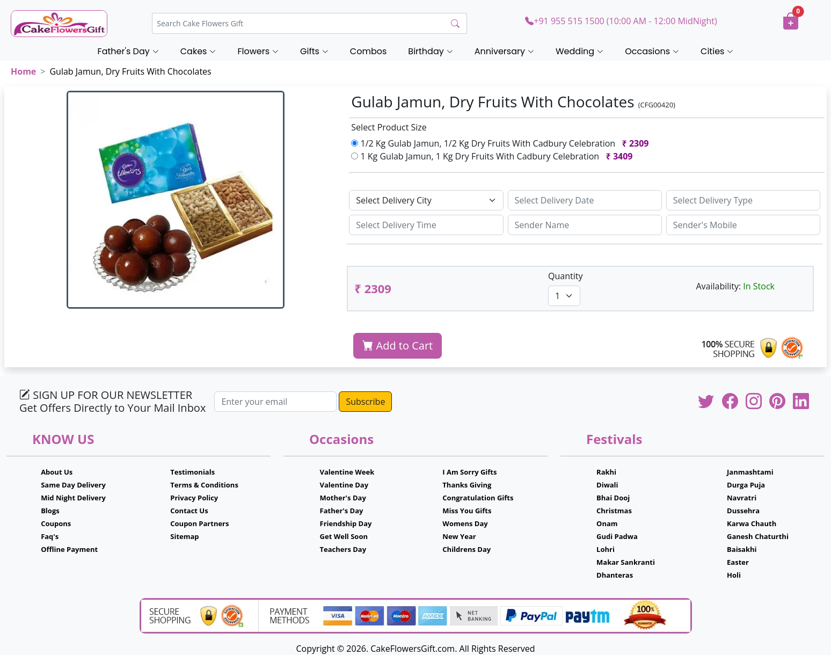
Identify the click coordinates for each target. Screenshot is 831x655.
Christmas (614, 510)
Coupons (56, 523)
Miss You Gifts (466, 510)
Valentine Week (347, 472)
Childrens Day (466, 549)
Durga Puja (746, 485)
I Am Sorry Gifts (469, 472)
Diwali (607, 485)
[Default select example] (426, 200)
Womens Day (464, 523)
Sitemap (184, 536)
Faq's (50, 536)
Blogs (50, 510)
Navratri (741, 498)
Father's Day (341, 510)
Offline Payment (69, 549)
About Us (56, 472)
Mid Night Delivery (73, 498)
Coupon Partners (199, 523)
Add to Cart (397, 345)
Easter (738, 562)
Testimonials (192, 472)
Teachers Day (343, 549)
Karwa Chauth (751, 523)
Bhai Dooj (613, 498)
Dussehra (743, 510)
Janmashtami (750, 472)
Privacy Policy (194, 498)
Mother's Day (343, 498)
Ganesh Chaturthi (758, 536)
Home (23, 71)
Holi (734, 575)
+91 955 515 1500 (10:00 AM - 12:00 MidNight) (621, 21)
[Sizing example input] (585, 200)
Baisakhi (741, 549)
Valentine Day (344, 485)
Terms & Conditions (204, 485)
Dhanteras (614, 575)
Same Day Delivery (73, 485)
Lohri (605, 549)
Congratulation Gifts (477, 498)
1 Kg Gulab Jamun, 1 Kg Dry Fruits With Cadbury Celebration (494, 156)
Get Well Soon (344, 536)
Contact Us (189, 510)
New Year (459, 536)
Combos (368, 51)
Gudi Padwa (617, 536)
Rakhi (606, 472)
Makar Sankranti (625, 562)
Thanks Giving (466, 485)
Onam (607, 523)
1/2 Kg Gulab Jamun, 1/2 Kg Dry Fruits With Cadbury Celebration (502, 143)
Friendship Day (346, 523)
